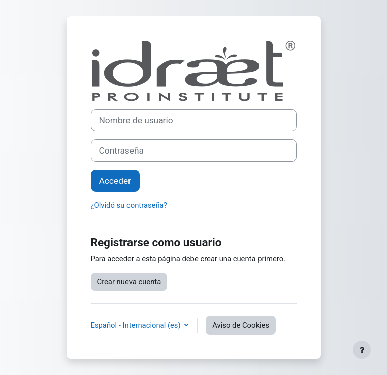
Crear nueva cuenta (129, 281)
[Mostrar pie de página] (362, 350)
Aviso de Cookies (240, 325)
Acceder (115, 181)
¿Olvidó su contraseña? (129, 205)
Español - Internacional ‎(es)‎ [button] (137, 325)
